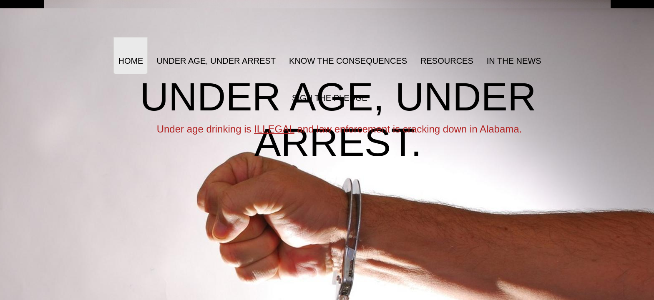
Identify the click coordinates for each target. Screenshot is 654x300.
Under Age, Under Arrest (216, 60)
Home (130, 60)
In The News (514, 60)
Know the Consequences (348, 60)
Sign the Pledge (329, 97)
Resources (446, 60)
